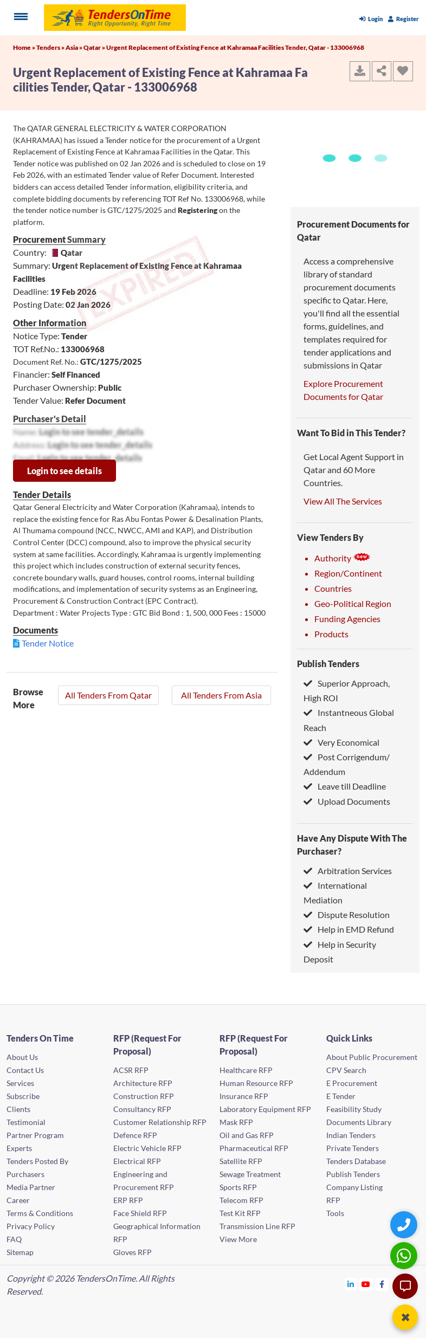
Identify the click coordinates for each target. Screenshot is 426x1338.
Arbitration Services (348, 870)
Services (20, 1083)
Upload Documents (347, 801)
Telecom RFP (241, 1200)
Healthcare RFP (246, 1070)
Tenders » (51, 47)
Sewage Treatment (250, 1174)
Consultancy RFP (142, 1109)
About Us (22, 1057)
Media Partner (31, 1187)
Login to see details (64, 471)
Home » (24, 47)
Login (371, 18)
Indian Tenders (351, 1135)
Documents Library (358, 1122)
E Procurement (351, 1083)
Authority (342, 558)
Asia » (74, 47)
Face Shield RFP (140, 1213)
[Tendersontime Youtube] (366, 1284)
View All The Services (343, 501)
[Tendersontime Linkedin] (351, 1284)
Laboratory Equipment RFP (265, 1109)
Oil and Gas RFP (247, 1135)
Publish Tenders (328, 663)
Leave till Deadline (345, 786)
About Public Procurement (371, 1057)
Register (403, 18)
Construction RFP (143, 1096)
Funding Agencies (347, 618)
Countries (333, 588)
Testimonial (26, 1122)
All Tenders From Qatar (108, 695)
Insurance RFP (244, 1096)
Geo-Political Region (352, 603)
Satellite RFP (241, 1161)
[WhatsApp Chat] (405, 1255)
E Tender (341, 1096)
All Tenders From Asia (221, 695)
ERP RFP (128, 1200)
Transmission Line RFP (257, 1226)
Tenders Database (356, 1161)
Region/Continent (348, 573)
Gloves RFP (132, 1252)
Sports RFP (238, 1187)
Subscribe (23, 1096)
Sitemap (20, 1252)
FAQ (14, 1239)
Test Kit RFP (240, 1213)
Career (18, 1200)
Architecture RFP (142, 1083)
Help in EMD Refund (349, 929)
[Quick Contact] (405, 1224)
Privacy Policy (31, 1226)
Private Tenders (352, 1148)
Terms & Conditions (40, 1213)
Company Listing (354, 1187)
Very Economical (341, 742)
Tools (335, 1213)
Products (331, 634)
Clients (18, 1109)
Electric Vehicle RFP (147, 1148)
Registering (197, 210)
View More (238, 1239)
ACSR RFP (131, 1070)
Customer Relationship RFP (159, 1122)
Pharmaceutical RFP (254, 1148)
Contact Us (25, 1070)
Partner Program (35, 1135)
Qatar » (94, 47)
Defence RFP (135, 1135)
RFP (333, 1200)
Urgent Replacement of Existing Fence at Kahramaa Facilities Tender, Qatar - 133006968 (235, 47)
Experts (19, 1148)
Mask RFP (236, 1122)
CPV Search (346, 1070)
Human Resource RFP (256, 1083)
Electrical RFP (137, 1161)
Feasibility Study (354, 1109)
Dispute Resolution (347, 914)
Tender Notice (48, 643)
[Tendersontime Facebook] (382, 1284)
